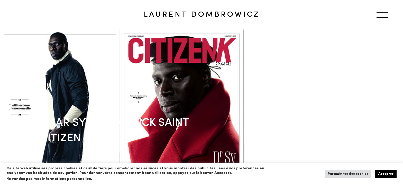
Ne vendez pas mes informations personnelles (48, 179)
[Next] (390, 107)
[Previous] (13, 107)
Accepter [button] (385, 173)
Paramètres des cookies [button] (348, 173)
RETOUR (21, 39)
